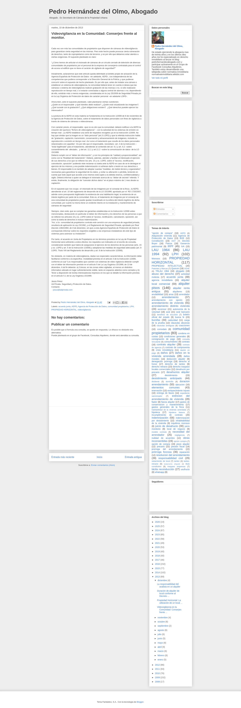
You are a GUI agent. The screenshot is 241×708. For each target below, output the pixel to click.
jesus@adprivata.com (63, 290)
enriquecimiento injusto (178, 390)
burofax (156, 320)
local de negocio (176, 429)
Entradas (159, 209)
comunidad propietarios (118, 306)
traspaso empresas (176, 466)
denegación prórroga (162, 361)
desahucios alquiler (178, 372)
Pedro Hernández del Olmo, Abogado (103, 11)
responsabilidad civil (170, 458)
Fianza (169, 243)
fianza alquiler (168, 402)
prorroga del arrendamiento (167, 449)
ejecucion (180, 384)
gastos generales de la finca (168, 407)
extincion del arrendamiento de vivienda (171, 397)
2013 (157, 576)
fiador (154, 402)
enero (161, 659)
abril (160, 647)
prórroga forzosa (162, 452)
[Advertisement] (96, 428)
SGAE (187, 269)
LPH (132, 306)
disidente (155, 382)
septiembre (163, 626)
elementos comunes (166, 387)
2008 (157, 681)
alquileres (177, 291)
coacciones (184, 325)
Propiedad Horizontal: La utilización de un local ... (169, 601)
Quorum (175, 268)
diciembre (163, 580)
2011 (157, 669)
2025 (157, 526)
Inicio (99, 457)
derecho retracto (160, 366)
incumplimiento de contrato (167, 415)
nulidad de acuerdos (163, 438)
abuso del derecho (163, 273)
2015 (157, 568)
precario (161, 446)
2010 (157, 673)
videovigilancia (84, 310)
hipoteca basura (177, 412)
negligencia (180, 435)
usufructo (185, 469)
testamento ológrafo (172, 464)
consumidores (171, 341)
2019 (157, 551)
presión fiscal (177, 446)
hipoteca (156, 412)
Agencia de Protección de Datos (92, 306)
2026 (157, 522)
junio (160, 638)
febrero (161, 655)
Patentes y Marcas (160, 269)
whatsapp (159, 472)
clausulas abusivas (180, 323)
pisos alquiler (183, 444)
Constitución (158, 241)
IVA (183, 246)
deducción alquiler (176, 359)
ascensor (162, 309)
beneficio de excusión (167, 315)
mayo (160, 643)
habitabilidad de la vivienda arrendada (169, 410)
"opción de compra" (162, 233)
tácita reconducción (163, 469)
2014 (157, 572)
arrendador (184, 294)
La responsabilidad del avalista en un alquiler (168, 585)
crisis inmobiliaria (164, 350)
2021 (157, 543)
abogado (180, 271)
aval (168, 312)
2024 (157, 530)
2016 (157, 564)
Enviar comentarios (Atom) (103, 465)
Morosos (156, 258)
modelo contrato (159, 432)
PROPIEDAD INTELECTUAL (167, 266)
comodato (162, 329)
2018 (157, 555)
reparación (184, 452)
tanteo (176, 461)
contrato (186, 341)
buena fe (179, 317)
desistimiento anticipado (167, 378)
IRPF (170, 246)
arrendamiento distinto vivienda (171, 306)
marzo (161, 651)
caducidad (173, 320)
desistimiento (171, 375)
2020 (157, 547)
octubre (161, 621)
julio (160, 634)
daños (164, 352)
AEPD (74, 306)
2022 (157, 539)
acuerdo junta (64, 306)
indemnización (160, 417)
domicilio (169, 382)
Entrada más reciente (62, 457)
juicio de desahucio (166, 426)
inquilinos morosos (180, 423)
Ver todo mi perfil (160, 78)
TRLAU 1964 (162, 271)
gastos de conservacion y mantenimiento (171, 403)
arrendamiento (170, 297)
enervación (157, 390)
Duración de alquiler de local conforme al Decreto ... (168, 593)
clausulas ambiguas (165, 326)
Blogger (140, 702)
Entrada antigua (133, 457)
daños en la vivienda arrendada (171, 354)
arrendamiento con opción (167, 300)
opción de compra (161, 444)
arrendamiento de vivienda (168, 302)
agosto (161, 630)
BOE (182, 238)
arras (171, 294)
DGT (174, 241)
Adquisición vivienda (162, 236)
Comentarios (161, 214)
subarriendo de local (161, 461)
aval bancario (183, 312)
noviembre (163, 617)
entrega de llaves (165, 393)
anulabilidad (157, 294)
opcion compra (180, 441)
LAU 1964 (161, 250)
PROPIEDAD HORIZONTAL (64, 310)
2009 (157, 677)
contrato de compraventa (177, 347)
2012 (157, 665)
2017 (157, 560)
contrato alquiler (166, 344)
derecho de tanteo (175, 364)
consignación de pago (163, 339)
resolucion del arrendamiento (173, 455)
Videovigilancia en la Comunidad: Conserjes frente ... (169, 609)
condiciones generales (175, 336)
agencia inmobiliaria (162, 280)
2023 (157, 534)
